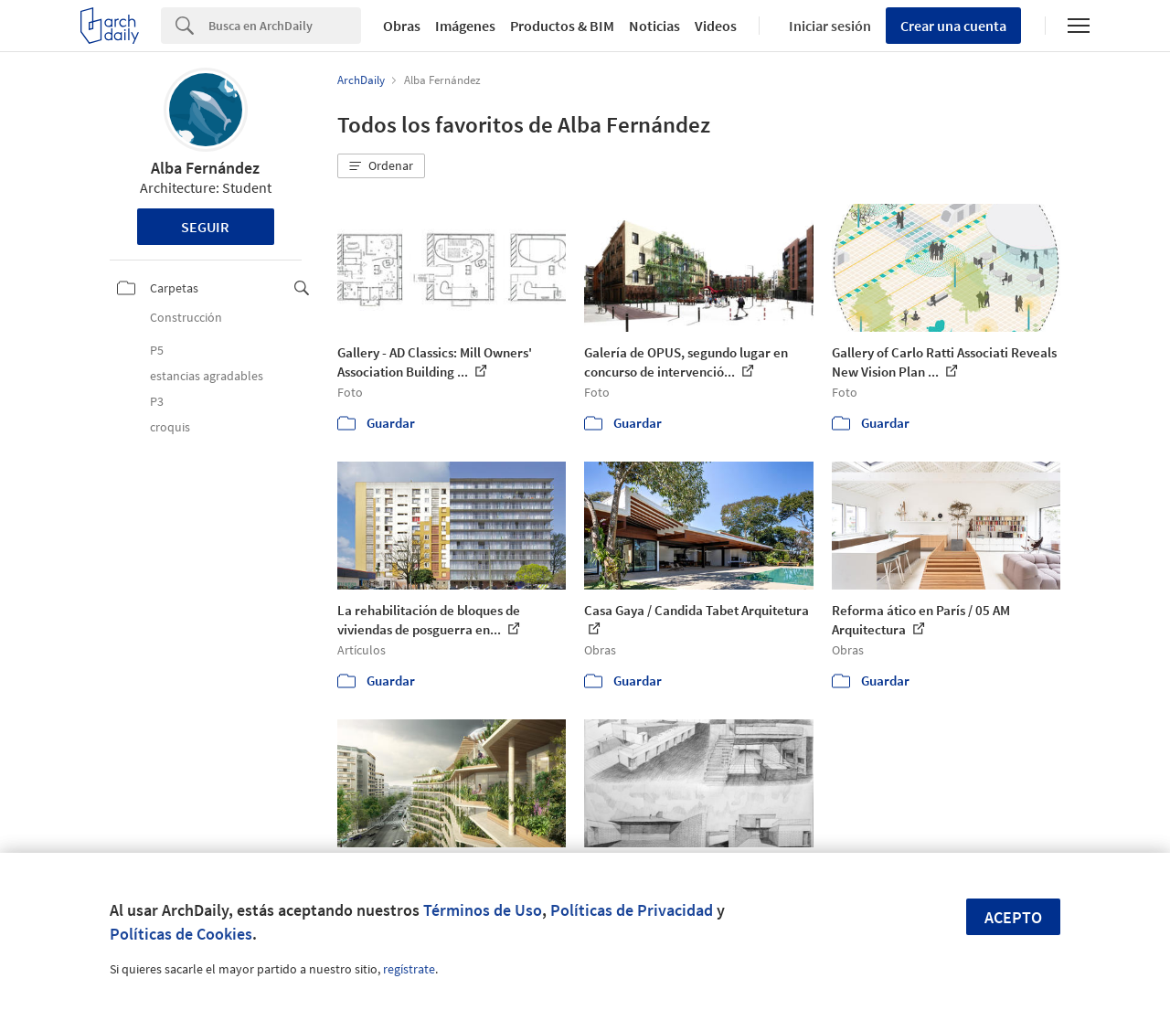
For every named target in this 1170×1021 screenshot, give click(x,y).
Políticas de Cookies (181, 933)
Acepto (1013, 917)
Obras (401, 25)
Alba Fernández (205, 167)
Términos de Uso (482, 909)
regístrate (409, 969)
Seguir (205, 227)
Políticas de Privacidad (631, 909)
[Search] (284, 25)
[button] (381, 166)
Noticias (654, 25)
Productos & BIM (562, 25)
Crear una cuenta (953, 25)
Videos (716, 25)
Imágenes (465, 25)
